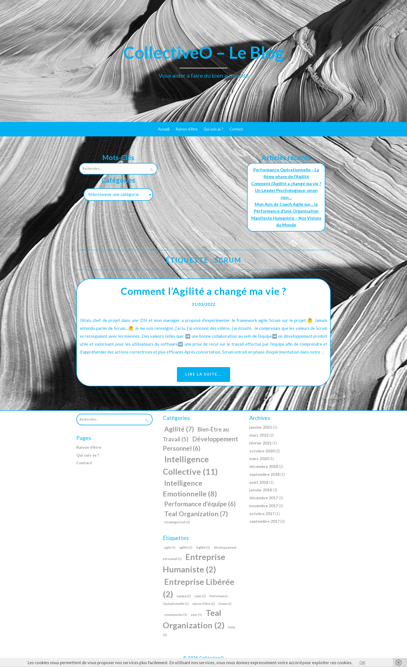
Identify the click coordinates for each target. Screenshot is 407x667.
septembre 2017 (264, 522)
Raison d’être (186, 129)
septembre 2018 (264, 474)
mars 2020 (259, 459)
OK (362, 662)
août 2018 (258, 482)
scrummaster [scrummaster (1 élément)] (175, 615)
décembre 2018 (263, 467)
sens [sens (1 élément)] (196, 615)
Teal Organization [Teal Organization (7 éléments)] (196, 514)
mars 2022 (259, 435)
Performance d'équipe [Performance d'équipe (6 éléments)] (200, 504)
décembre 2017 (263, 498)
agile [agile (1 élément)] (170, 548)
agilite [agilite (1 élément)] (185, 548)
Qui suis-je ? (213, 129)
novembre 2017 (263, 506)
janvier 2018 (260, 490)
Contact (236, 129)
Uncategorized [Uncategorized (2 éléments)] (177, 522)
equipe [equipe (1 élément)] (184, 596)
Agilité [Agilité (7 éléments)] (179, 430)
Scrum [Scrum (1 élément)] (224, 604)
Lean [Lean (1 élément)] (200, 596)
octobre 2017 (261, 514)
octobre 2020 (261, 451)
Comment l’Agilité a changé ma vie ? (286, 183)
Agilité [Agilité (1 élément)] (203, 548)
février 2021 (260, 443)
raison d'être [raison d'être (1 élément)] (203, 604)
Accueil (164, 129)
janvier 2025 (260, 428)
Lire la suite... (203, 374)
